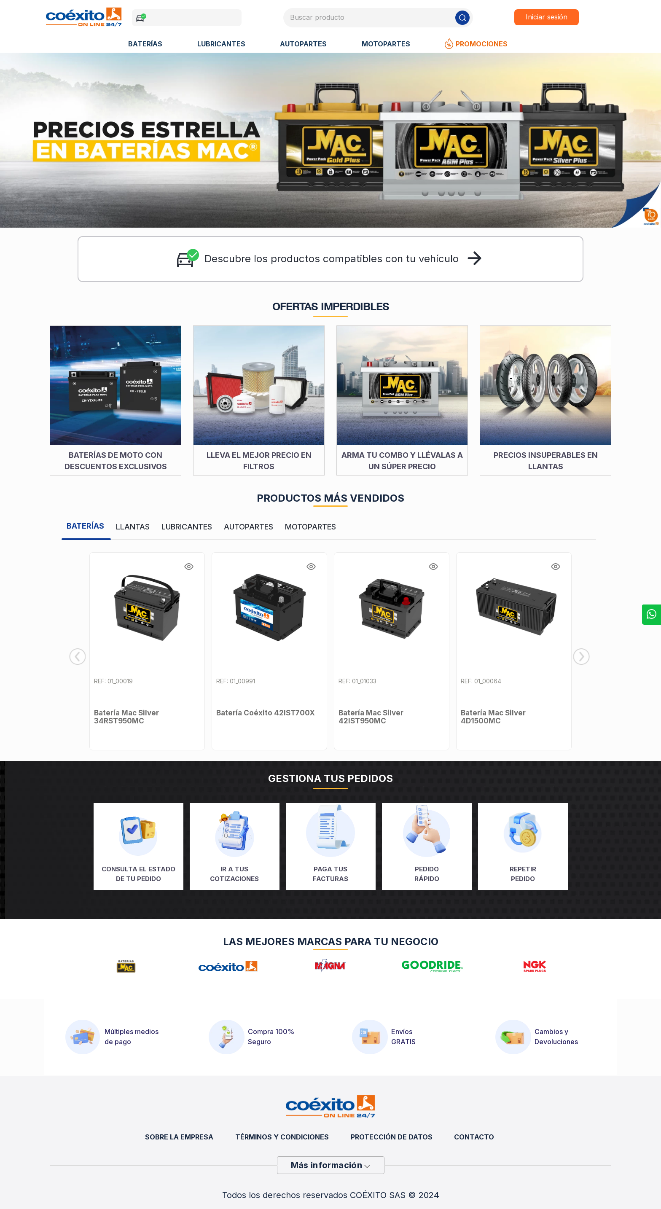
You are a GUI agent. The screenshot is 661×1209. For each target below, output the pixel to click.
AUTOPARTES (303, 45)
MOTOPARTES (386, 45)
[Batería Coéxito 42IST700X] (269, 652)
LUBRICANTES (221, 45)
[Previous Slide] (77, 657)
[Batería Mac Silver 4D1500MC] (514, 652)
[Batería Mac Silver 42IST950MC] (392, 652)
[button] (192, 564)
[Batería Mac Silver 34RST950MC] (147, 652)
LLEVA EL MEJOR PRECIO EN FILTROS (259, 461)
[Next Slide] (582, 657)
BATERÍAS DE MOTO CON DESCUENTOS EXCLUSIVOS (115, 461)
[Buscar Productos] (463, 18)
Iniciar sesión (547, 17)
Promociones (476, 45)
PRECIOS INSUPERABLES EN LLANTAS (546, 461)
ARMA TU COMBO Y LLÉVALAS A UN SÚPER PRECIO (402, 461)
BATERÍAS (145, 45)
